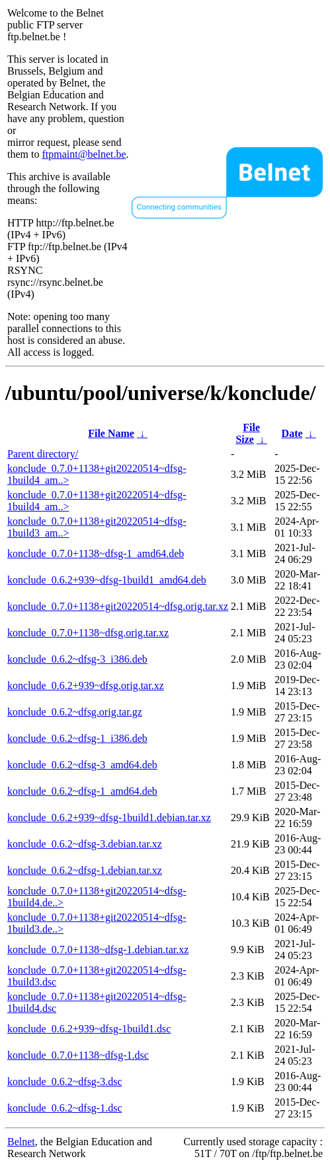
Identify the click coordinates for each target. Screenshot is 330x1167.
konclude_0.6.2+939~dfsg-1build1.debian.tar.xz (109, 817)
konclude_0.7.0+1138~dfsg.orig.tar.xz (88, 632)
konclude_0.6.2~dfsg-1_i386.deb (77, 738)
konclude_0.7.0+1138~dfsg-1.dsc (78, 1055)
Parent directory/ (42, 453)
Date (292, 433)
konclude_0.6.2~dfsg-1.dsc (64, 1108)
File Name (111, 433)
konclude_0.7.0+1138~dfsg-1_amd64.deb (95, 553)
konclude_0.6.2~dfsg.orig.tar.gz (74, 711)
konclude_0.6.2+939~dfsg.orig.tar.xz (85, 685)
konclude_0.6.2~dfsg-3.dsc (64, 1081)
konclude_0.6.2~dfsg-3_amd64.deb (82, 764)
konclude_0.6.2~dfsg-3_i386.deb (77, 659)
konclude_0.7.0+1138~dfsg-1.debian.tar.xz (97, 949)
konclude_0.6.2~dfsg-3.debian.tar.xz (84, 844)
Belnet (21, 1141)
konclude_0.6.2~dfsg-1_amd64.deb (82, 791)
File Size (247, 433)
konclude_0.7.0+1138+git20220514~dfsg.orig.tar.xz (117, 606)
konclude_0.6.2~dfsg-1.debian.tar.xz (84, 870)
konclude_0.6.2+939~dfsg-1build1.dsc (89, 1028)
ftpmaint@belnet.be (84, 154)
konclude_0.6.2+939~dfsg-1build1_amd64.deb (106, 579)
